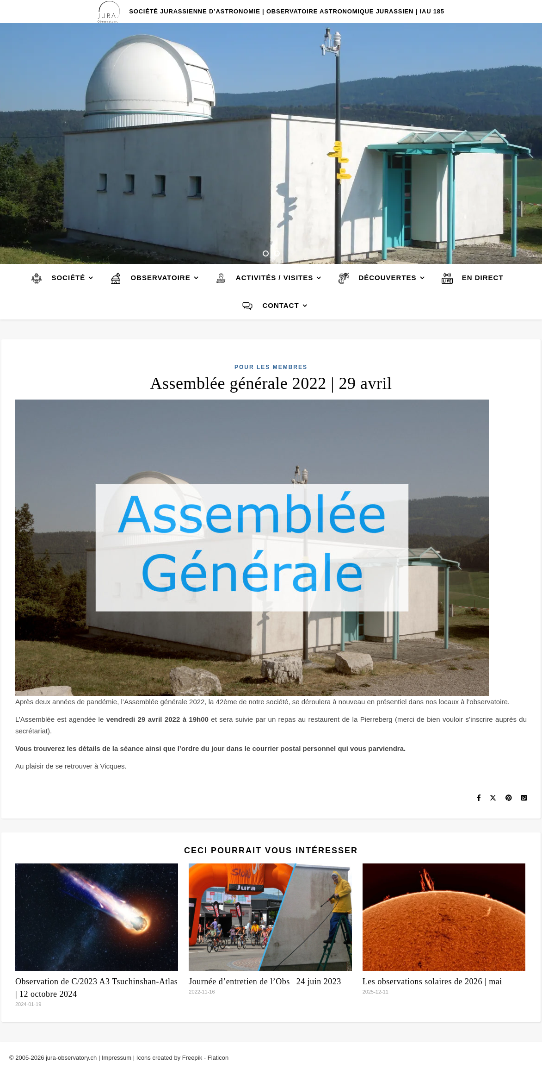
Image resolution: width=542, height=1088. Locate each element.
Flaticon (218, 1057)
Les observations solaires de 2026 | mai (432, 981)
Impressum (116, 1057)
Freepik (192, 1057)
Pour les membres (271, 367)
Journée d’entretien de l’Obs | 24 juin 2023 (265, 981)
